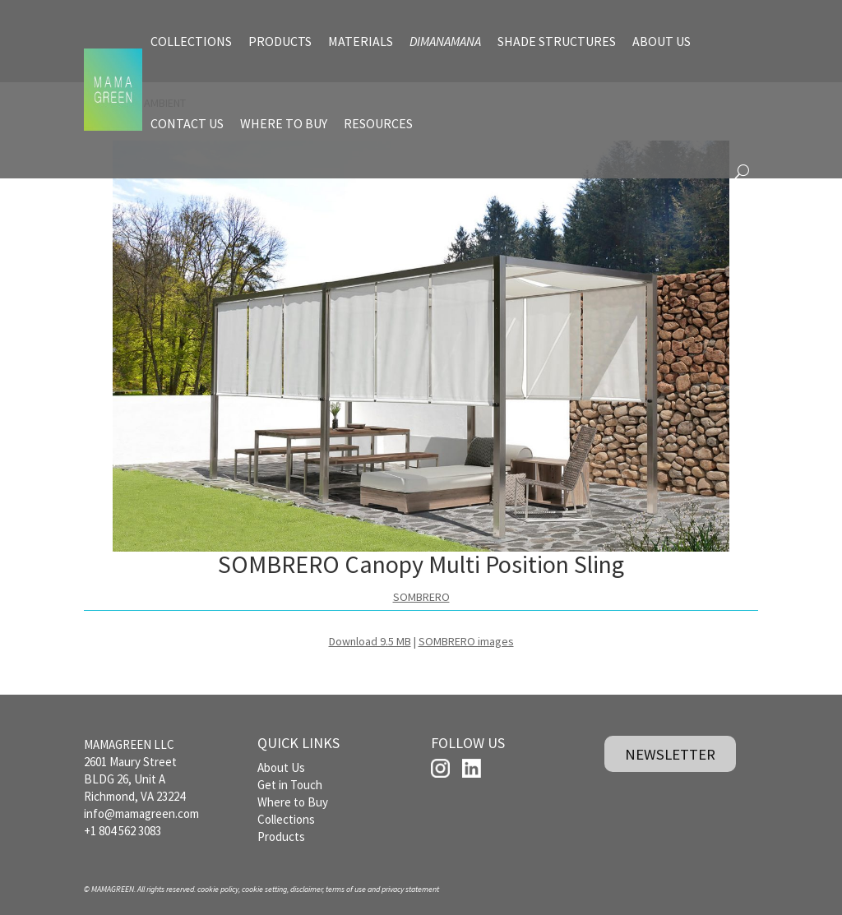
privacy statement (410, 889)
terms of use (346, 889)
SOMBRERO (421, 596)
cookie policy (217, 889)
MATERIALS (360, 41)
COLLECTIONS (191, 41)
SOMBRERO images (466, 641)
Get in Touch (289, 785)
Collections (286, 819)
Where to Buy (292, 802)
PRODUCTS (280, 41)
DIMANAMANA (445, 41)
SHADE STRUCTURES (556, 41)
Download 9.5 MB (370, 641)
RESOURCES (378, 123)
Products (281, 836)
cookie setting (264, 889)
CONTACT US (187, 123)
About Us (281, 767)
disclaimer (306, 889)
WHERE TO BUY (283, 123)
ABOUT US (661, 41)
